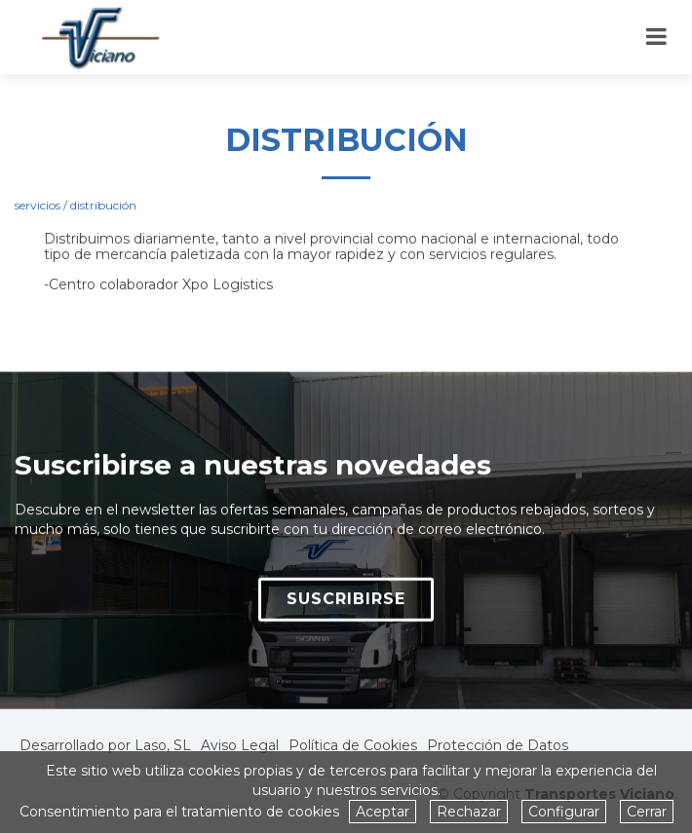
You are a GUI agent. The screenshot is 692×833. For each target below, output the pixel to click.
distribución (103, 205)
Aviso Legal (240, 745)
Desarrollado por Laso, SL (105, 745)
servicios (37, 205)
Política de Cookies (352, 745)
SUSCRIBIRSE (346, 605)
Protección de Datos (497, 745)
